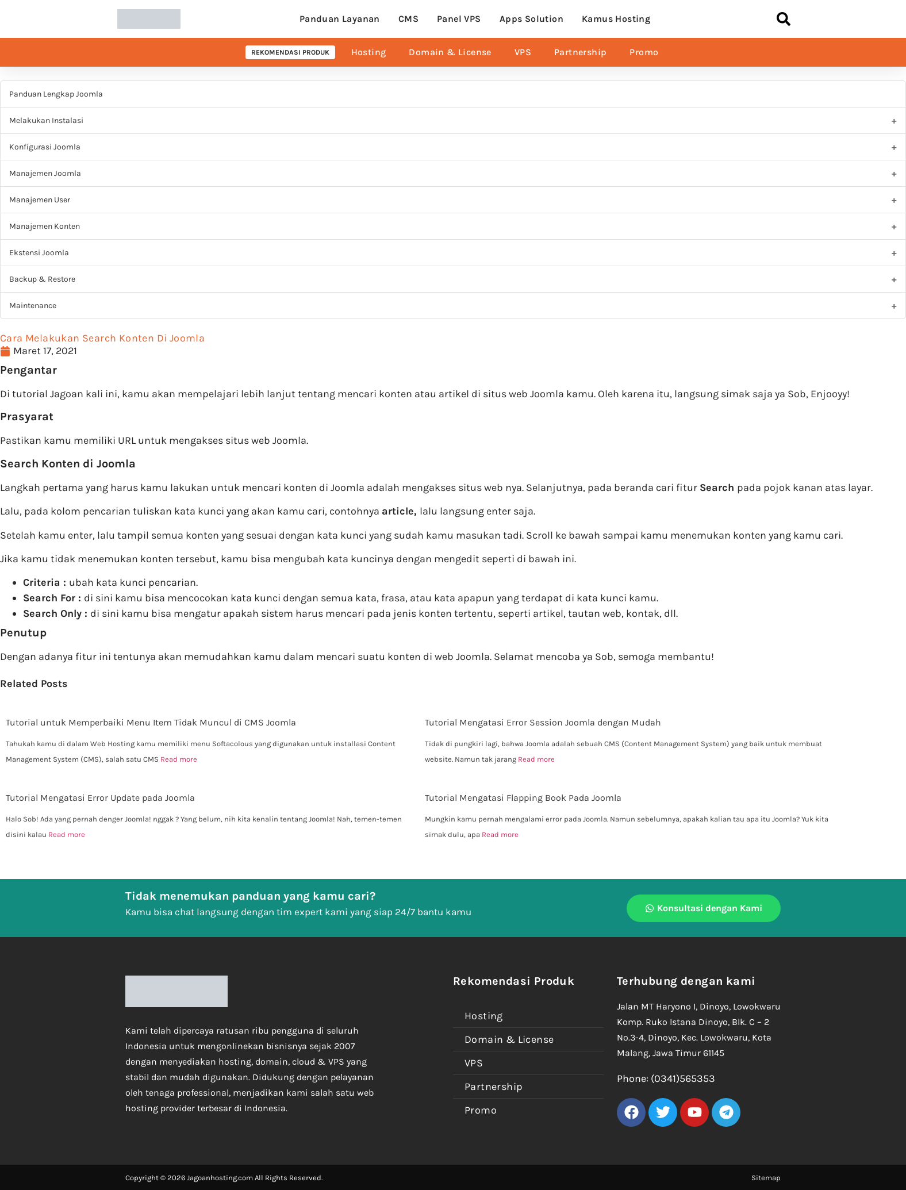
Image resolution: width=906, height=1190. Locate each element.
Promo (643, 52)
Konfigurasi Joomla (44, 147)
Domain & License (450, 52)
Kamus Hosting (616, 18)
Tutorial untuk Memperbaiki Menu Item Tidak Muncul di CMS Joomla (151, 722)
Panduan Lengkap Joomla (56, 94)
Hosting (368, 52)
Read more (178, 759)
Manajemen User (39, 200)
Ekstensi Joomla (39, 253)
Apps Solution (531, 18)
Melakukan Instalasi (46, 120)
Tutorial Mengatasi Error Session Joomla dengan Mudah (543, 722)
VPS (523, 52)
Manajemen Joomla (45, 173)
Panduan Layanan (340, 18)
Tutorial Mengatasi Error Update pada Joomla (100, 797)
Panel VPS (459, 18)
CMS (408, 18)
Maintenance (32, 305)
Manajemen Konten (44, 226)
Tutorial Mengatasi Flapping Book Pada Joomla (523, 797)
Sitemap (766, 1177)
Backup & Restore (42, 279)
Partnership (580, 52)
